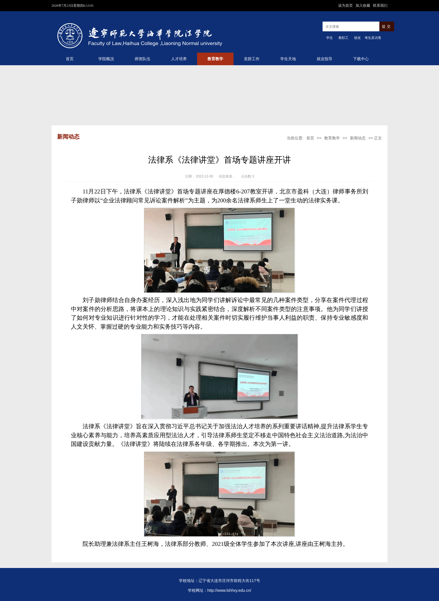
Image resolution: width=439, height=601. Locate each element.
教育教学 (215, 59)
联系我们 (380, 5)
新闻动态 (358, 138)
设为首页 (346, 5)
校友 (357, 38)
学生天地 (288, 59)
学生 (329, 38)
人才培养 (179, 59)
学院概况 (106, 59)
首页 (70, 59)
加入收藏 (363, 5)
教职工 (343, 38)
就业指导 (324, 59)
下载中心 (361, 59)
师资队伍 (142, 59)
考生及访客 (373, 38)
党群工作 (252, 59)
